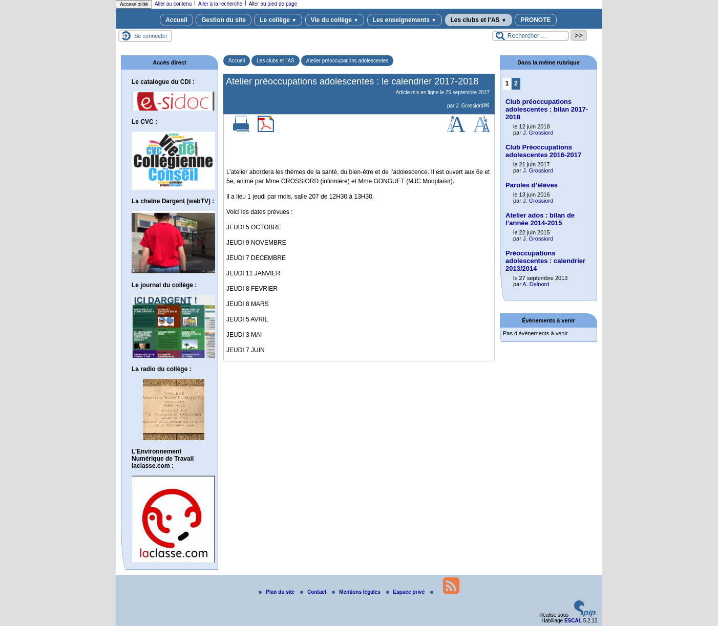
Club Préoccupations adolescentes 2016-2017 (543, 151)
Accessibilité (134, 4)
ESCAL (573, 620)
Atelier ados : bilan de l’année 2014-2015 (540, 219)
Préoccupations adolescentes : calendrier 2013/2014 (545, 260)
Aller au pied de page (273, 4)
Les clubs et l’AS (478, 20)
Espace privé (406, 592)
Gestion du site (223, 20)
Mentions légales (357, 592)
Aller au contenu (173, 4)
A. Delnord (535, 284)
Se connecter (150, 36)
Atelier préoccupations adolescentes (347, 60)
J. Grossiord (469, 106)
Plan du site (277, 592)
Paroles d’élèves (531, 185)
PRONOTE (535, 20)
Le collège (278, 20)
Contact (314, 592)
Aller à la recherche (220, 4)
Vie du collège (335, 20)
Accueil (176, 20)
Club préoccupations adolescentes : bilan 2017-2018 (546, 109)
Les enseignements (405, 20)
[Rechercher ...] (530, 36)
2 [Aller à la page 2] (516, 83)
